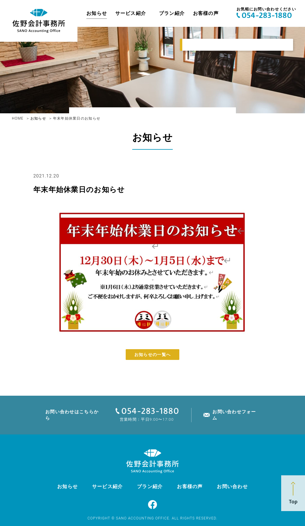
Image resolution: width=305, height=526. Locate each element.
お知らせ (96, 13)
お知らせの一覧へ (152, 354)
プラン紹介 (172, 13)
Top (293, 493)
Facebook (152, 504)
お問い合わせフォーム (234, 415)
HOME (18, 118)
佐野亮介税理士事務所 (39, 21)
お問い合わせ (232, 486)
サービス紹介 (130, 13)
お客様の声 (206, 13)
